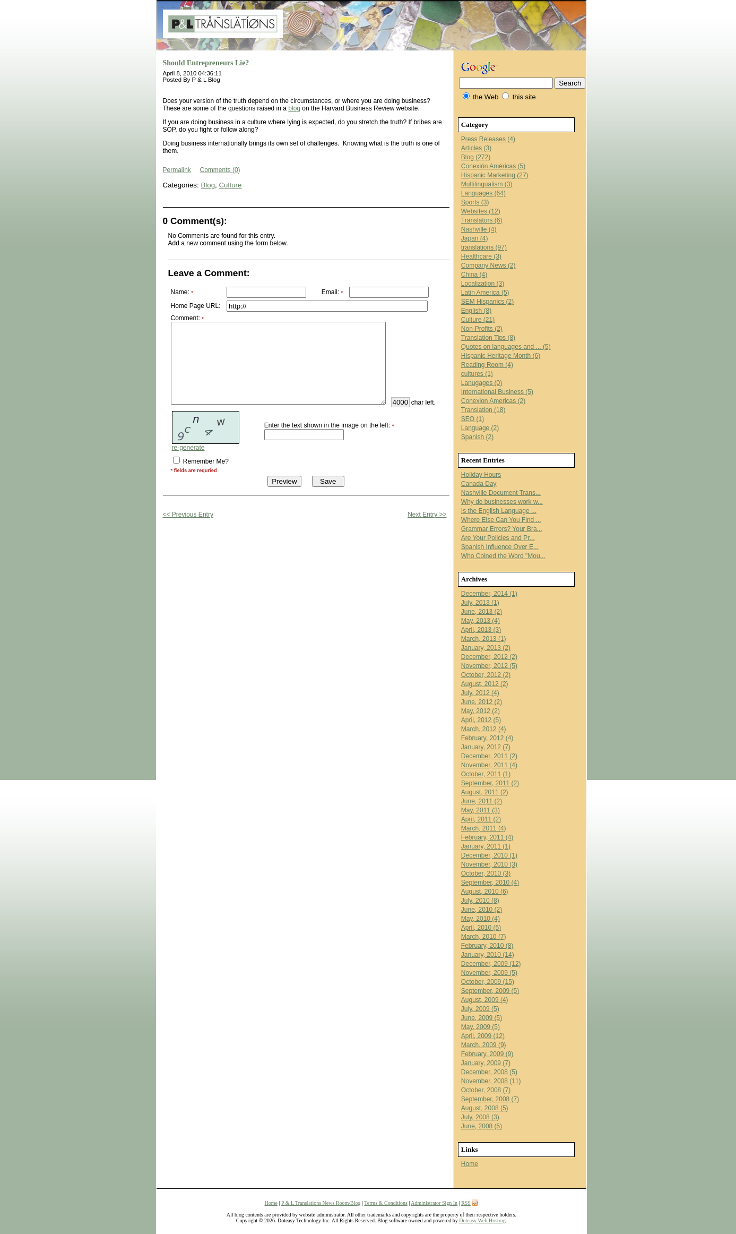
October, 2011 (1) (485, 774)
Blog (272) (475, 157)
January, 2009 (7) (485, 1063)
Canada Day (479, 483)
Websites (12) (480, 211)
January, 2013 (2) (485, 648)
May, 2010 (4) (480, 918)
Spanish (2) (477, 437)
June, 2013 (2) (481, 611)
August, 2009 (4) (484, 1000)
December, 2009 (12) (491, 963)
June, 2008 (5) (481, 1126)
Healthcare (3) (481, 256)
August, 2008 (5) (484, 1108)
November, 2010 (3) (489, 864)
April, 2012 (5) (481, 720)
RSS (466, 1203)
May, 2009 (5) (480, 1027)
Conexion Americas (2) (493, 401)
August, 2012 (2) (484, 684)
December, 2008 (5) (489, 1072)
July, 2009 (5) (480, 1009)
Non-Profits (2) (482, 328)
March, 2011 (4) (483, 828)
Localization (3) (482, 283)
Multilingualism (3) (487, 184)
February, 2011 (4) (487, 837)
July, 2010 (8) (480, 900)
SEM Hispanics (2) (487, 301)
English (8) (476, 310)
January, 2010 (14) (487, 954)
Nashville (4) (479, 229)
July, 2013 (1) (480, 602)
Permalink (177, 170)
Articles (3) (476, 148)
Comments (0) (220, 170)
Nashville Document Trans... (501, 492)
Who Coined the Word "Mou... (503, 556)
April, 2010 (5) (481, 927)
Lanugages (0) (481, 383)
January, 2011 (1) (485, 846)
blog (294, 108)
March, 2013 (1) (483, 638)
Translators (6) (482, 220)
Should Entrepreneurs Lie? (206, 63)
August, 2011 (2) (484, 792)
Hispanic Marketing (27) (495, 175)
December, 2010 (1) (489, 855)
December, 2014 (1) (489, 593)
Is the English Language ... (498, 511)
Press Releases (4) (488, 139)
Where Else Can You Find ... (501, 520)
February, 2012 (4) (487, 738)
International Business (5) (497, 392)
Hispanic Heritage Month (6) (500, 355)
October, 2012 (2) (485, 675)
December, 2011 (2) (489, 756)
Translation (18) (483, 410)
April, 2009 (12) (483, 1036)
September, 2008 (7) (490, 1099)
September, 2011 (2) (490, 783)
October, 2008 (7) (485, 1090)
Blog (208, 185)
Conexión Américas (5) (493, 166)
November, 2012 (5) (489, 666)
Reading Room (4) (487, 365)
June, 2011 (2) (481, 801)
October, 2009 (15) (487, 982)
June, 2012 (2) (481, 702)
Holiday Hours (481, 474)
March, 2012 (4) (483, 729)
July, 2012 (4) (480, 693)
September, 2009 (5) (490, 991)
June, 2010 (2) (481, 909)
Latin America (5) (485, 292)
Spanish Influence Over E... (500, 547)
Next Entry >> (427, 541)
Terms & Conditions (386, 1203)
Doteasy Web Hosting (482, 1220)
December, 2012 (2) (489, 657)
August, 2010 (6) (484, 891)
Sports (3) (475, 202)
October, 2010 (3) (485, 873)
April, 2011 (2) (481, 819)
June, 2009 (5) (481, 1018)
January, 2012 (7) (485, 747)
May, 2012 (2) (480, 711)
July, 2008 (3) (480, 1117)
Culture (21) (478, 319)
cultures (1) (477, 374)
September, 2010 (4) (490, 882)
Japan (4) (474, 238)
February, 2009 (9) (487, 1054)
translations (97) (484, 247)
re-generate (188, 474)
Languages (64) (483, 193)
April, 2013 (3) (481, 629)
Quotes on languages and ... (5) (506, 346)
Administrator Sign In (434, 1203)
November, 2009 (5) (489, 972)
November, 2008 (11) (491, 1081)
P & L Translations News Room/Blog (321, 1203)
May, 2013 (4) (480, 620)
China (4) (474, 274)
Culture (230, 185)
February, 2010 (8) (487, 945)
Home (469, 1164)
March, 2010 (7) (483, 936)
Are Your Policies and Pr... (498, 538)
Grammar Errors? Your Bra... (501, 529)
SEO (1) (472, 419)
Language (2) (480, 428)
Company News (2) (488, 265)
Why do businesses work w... (502, 501)
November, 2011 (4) (489, 765)
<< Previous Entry (188, 541)
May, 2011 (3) (480, 810)
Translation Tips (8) (488, 337)
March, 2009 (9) (483, 1045)
